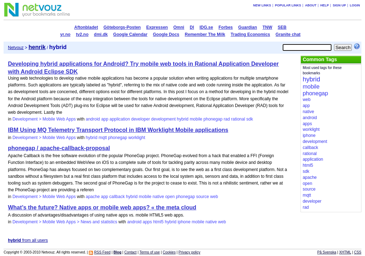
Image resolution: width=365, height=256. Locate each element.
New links (262, 5)
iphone (184, 221)
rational (238, 119)
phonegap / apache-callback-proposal (59, 148)
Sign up (339, 5)
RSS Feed (102, 252)
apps (147, 221)
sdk (249, 119)
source (202, 196)
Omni (178, 27)
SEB (282, 27)
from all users (28, 240)
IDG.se (206, 27)
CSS (357, 252)
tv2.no (82, 34)
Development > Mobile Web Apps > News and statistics (64, 221)
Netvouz (16, 47)
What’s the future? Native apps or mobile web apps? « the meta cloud (102, 207)
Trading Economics (250, 34)
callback (117, 196)
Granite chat (288, 34)
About (311, 5)
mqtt (103, 137)
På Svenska (326, 252)
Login (355, 5)
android (93, 119)
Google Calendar (130, 34)
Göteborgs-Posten (122, 27)
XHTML (345, 252)
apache (93, 196)
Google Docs (166, 34)
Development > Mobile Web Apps (44, 119)
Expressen (157, 27)
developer (140, 119)
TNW (267, 27)
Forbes (226, 27)
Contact (130, 252)
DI (192, 27)
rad (227, 119)
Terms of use (149, 252)
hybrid (183, 119)
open (170, 196)
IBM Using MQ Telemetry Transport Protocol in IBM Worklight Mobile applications (118, 130)
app (104, 119)
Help (324, 5)
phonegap (213, 119)
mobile (196, 119)
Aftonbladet (86, 27)
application (119, 119)
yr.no (65, 34)
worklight (136, 137)
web (214, 196)
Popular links (288, 5)
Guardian (247, 27)
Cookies (169, 252)
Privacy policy (189, 252)
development (163, 119)
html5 (158, 221)
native (158, 196)
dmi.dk (101, 34)
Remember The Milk (205, 34)
